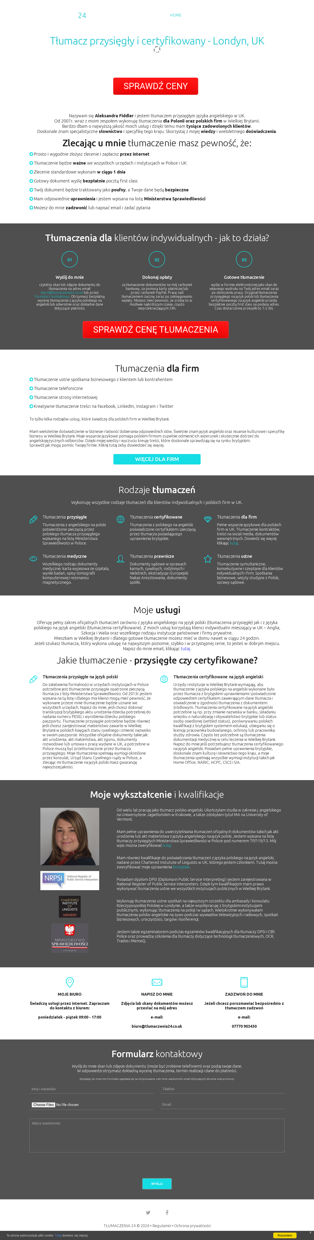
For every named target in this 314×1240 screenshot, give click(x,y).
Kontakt (276, 15)
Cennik (219, 15)
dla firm (237, 516)
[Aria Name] (222, 1104)
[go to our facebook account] (167, 1212)
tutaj (234, 543)
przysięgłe (65, 516)
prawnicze (152, 556)
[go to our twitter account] (148, 1212)
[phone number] (222, 1089)
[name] (91, 1089)
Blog (255, 15)
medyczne (65, 556)
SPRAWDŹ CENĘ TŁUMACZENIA (155, 330)
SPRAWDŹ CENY (156, 86)
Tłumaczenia (57, 15)
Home (175, 15)
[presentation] (62, 1160)
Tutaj (58, 1235)
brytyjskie (181, 867)
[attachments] (91, 1105)
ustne (234, 556)
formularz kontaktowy (52, 296)
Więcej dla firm (157, 459)
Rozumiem (285, 1235)
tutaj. (167, 845)
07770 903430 (244, 1026)
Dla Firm (197, 15)
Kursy (238, 15)
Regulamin (161, 1225)
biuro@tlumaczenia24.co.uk (62, 292)
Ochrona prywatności (192, 1225)
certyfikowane (156, 516)
